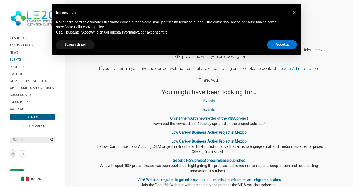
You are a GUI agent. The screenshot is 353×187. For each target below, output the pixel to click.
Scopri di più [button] (75, 44)
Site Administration (301, 68)
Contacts (17, 109)
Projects (17, 74)
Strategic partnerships (28, 81)
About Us (17, 38)
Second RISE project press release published (209, 160)
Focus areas (20, 45)
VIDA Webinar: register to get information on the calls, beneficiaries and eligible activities (209, 180)
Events (15, 59)
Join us (32, 117)
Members (17, 67)
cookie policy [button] (93, 27)
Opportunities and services (32, 88)
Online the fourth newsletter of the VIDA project (209, 118)
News (14, 52)
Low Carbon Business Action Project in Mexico (209, 132)
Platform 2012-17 (32, 126)
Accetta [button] (282, 44)
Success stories (23, 95)
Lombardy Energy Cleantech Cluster (32, 18)
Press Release (21, 102)
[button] (294, 12)
